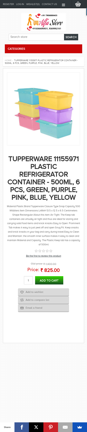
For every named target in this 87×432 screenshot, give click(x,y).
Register (8, 4)
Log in (20, 4)
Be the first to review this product (43, 255)
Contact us (49, 4)
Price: (33, 269)
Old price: (37, 263)
